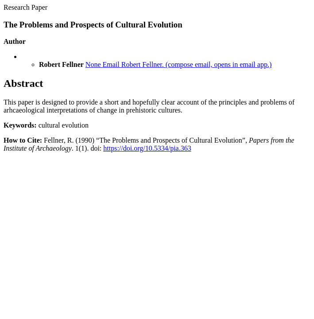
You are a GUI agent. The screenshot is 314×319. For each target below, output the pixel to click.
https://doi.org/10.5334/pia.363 (147, 148)
